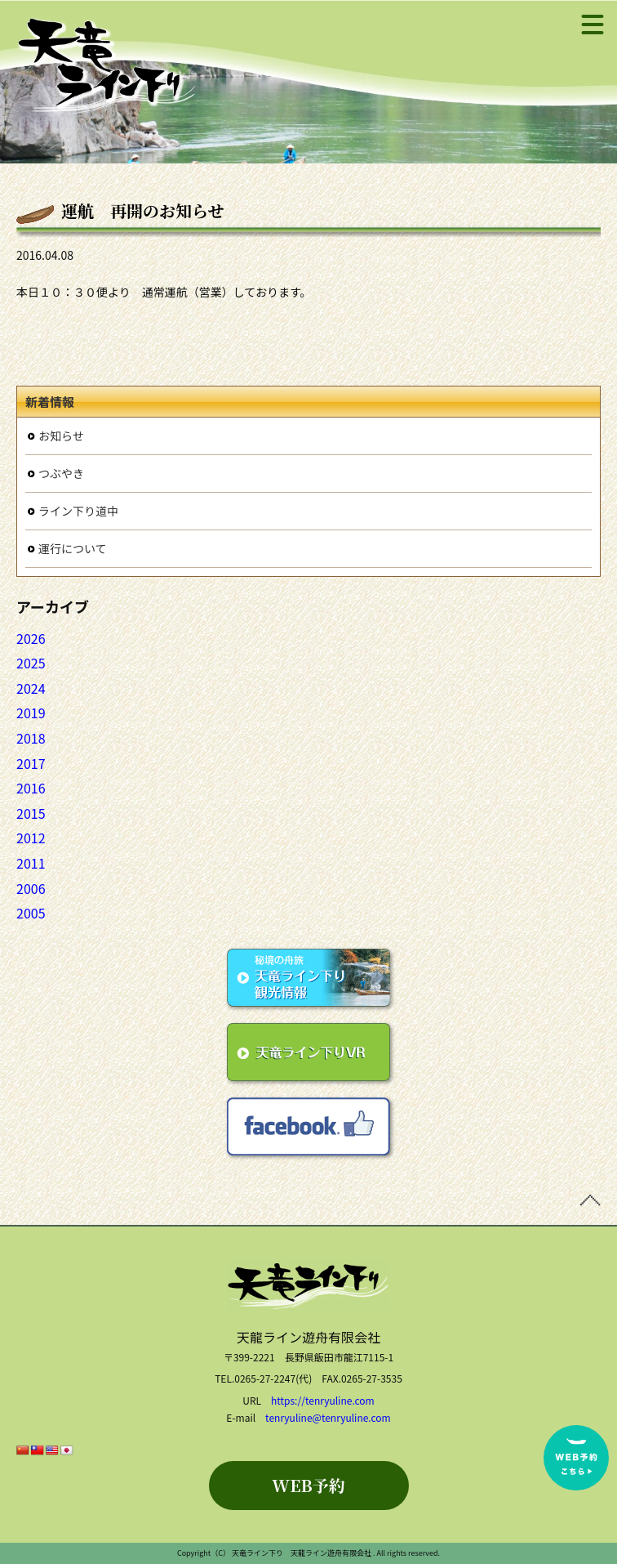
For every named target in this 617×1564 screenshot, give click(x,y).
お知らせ (61, 435)
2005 (31, 913)
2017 (31, 763)
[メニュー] (592, 24)
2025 (31, 663)
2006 (31, 888)
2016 (31, 788)
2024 (31, 688)
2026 (31, 638)
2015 (31, 813)
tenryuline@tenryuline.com (328, 1417)
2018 (31, 738)
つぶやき (61, 473)
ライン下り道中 (78, 511)
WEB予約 (308, 1485)
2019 (31, 712)
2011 (31, 863)
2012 (31, 837)
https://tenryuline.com (323, 1400)
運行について (72, 548)
